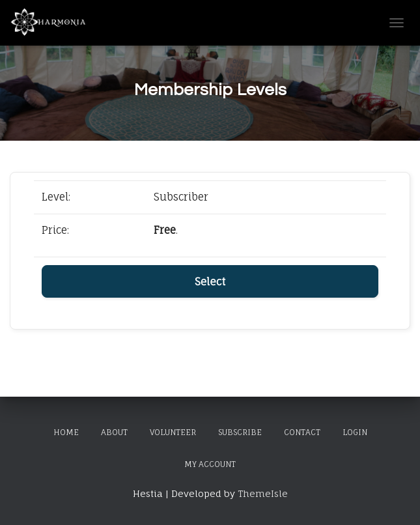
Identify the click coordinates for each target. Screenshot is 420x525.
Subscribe (240, 432)
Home (66, 432)
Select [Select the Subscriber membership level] (210, 281)
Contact (302, 432)
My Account (210, 464)
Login (355, 432)
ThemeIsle (263, 493)
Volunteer (173, 432)
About (114, 432)
